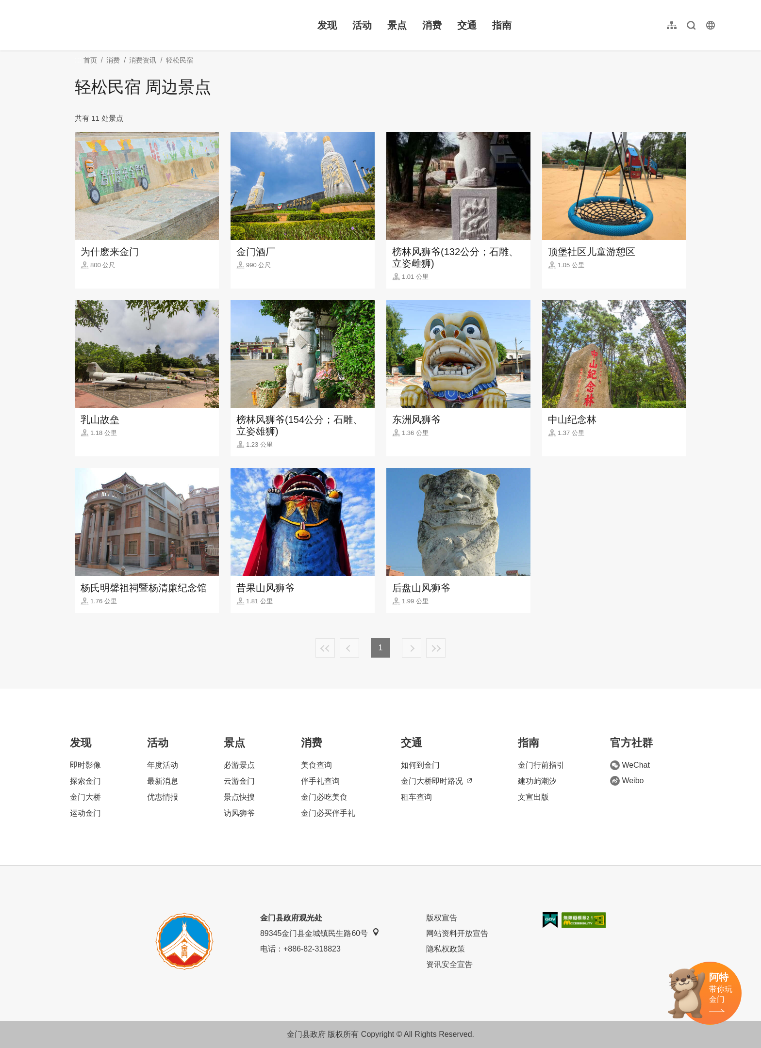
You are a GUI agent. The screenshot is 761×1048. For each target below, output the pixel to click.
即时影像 (85, 765)
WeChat (630, 765)
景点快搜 (239, 797)
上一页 (349, 648)
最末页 (436, 648)
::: (44, 5)
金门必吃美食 (324, 797)
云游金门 (239, 781)
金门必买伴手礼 (328, 813)
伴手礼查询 (320, 781)
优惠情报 (162, 797)
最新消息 (162, 781)
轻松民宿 (179, 60)
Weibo (627, 781)
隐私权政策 (445, 949)
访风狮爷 (239, 813)
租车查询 (416, 797)
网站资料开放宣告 (457, 933)
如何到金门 (420, 765)
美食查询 (316, 765)
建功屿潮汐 (537, 781)
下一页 (411, 648)
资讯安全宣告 (449, 964)
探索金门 (85, 781)
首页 (90, 60)
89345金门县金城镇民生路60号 (320, 932)
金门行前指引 (541, 765)
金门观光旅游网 (104, 25)
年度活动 (162, 765)
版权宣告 (441, 918)
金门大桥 (85, 797)
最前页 (325, 648)
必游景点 (239, 765)
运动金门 (85, 813)
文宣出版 (533, 797)
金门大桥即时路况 (436, 781)
